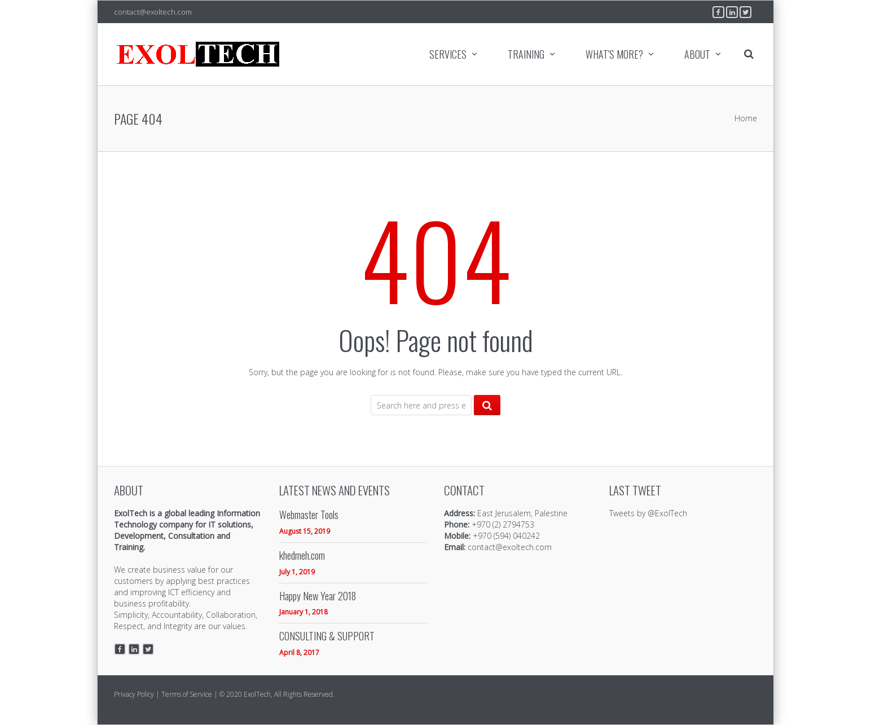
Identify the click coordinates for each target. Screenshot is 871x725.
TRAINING (526, 54)
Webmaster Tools (308, 515)
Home (745, 118)
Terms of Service (186, 694)
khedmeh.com (302, 555)
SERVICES (448, 54)
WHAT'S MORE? (614, 54)
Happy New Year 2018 (317, 596)
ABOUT (697, 54)
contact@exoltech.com (153, 12)
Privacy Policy (134, 694)
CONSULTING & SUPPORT (327, 636)
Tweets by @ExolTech (648, 513)
